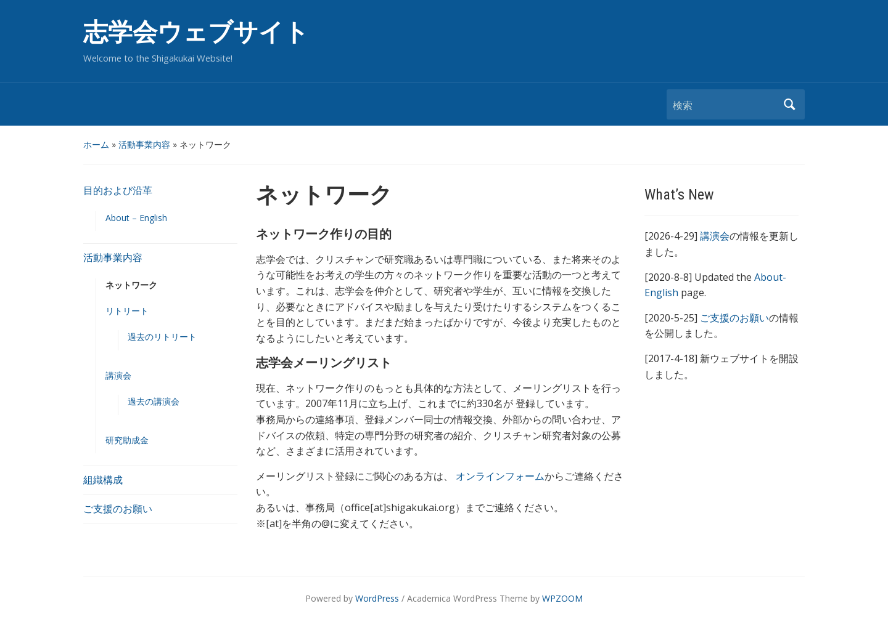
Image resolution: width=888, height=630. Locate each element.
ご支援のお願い (117, 508)
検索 (789, 104)
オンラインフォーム (500, 476)
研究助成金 (127, 440)
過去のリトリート (162, 336)
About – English (136, 218)
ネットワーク (131, 285)
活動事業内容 (144, 144)
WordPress (377, 598)
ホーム (96, 144)
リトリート (127, 311)
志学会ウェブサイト (196, 32)
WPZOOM (562, 598)
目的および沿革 (117, 190)
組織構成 (103, 480)
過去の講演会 (153, 401)
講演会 (118, 375)
